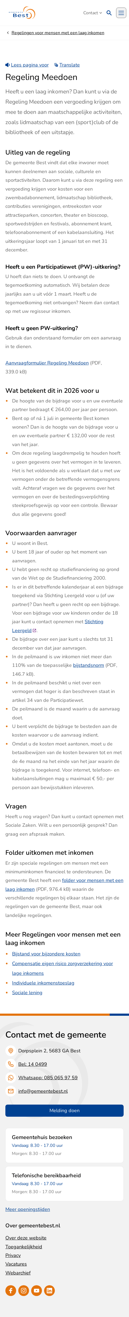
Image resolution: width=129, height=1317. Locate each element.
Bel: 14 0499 (32, 1064)
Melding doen (64, 1110)
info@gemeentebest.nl (43, 1091)
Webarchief (18, 1273)
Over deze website (25, 1238)
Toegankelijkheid (23, 1247)
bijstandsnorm (88, 665)
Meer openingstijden (27, 1209)
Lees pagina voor (27, 65)
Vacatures (16, 1264)
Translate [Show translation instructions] (67, 65)
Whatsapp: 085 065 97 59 (48, 1077)
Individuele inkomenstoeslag (43, 983)
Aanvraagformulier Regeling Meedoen (47, 363)
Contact (92, 13)
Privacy (13, 1255)
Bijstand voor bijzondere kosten (46, 954)
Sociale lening (27, 992)
